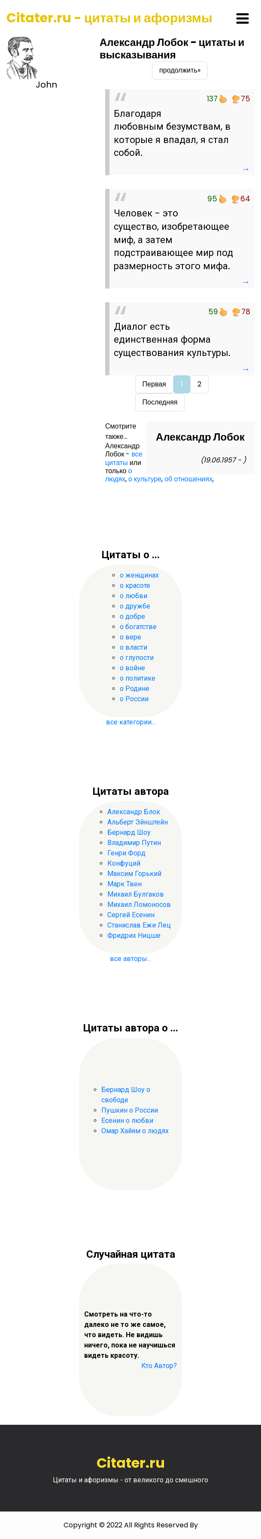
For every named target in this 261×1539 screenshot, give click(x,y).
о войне (132, 668)
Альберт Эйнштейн (137, 822)
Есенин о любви (127, 1120)
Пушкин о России (129, 1110)
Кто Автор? (159, 1366)
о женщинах (139, 575)
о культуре (144, 479)
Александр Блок (133, 812)
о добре (132, 616)
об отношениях (188, 479)
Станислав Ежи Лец (139, 925)
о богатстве (138, 627)
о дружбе (135, 606)
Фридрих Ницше (134, 935)
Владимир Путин (134, 843)
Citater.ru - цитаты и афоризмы (109, 18)
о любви (133, 596)
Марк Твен (124, 884)
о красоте (135, 585)
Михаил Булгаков (135, 894)
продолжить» (179, 70)
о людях (118, 475)
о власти (133, 647)
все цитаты (124, 458)
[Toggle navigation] (243, 18)
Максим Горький (134, 874)
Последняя (160, 402)
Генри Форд (126, 853)
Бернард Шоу (129, 832)
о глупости (137, 658)
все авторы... (130, 959)
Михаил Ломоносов (139, 904)
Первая (154, 384)
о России (134, 699)
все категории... (130, 722)
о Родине (134, 688)
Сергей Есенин (131, 915)
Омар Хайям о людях (135, 1131)
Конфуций (123, 863)
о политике (137, 678)
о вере (130, 637)
